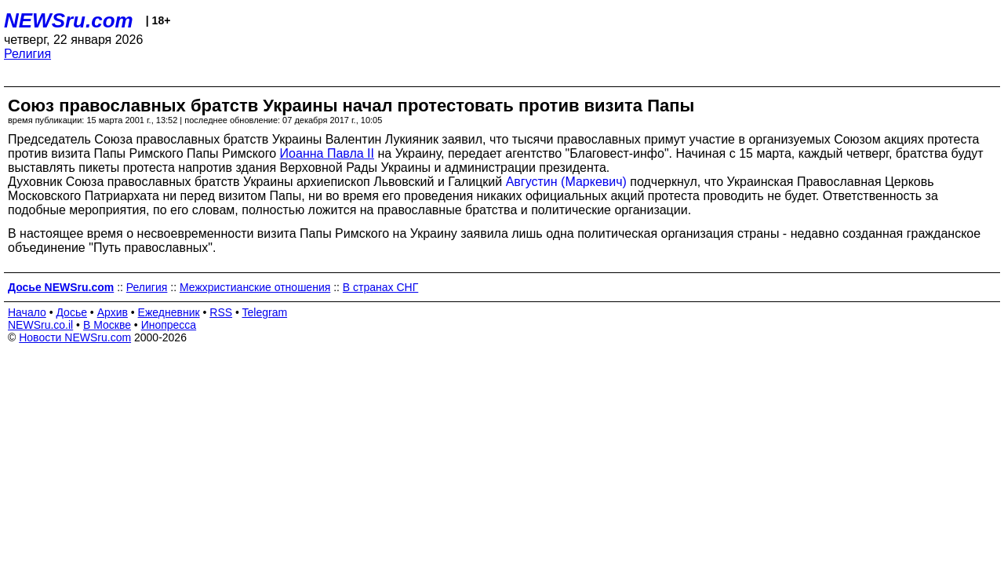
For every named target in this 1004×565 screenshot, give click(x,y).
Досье (71, 312)
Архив (112, 312)
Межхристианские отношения (255, 287)
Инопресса (169, 325)
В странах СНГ (380, 287)
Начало (27, 312)
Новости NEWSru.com (75, 337)
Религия (27, 53)
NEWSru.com (68, 20)
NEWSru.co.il (40, 325)
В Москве (107, 325)
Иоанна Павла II (327, 153)
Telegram (265, 312)
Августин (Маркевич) (566, 181)
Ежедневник (169, 312)
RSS (220, 312)
